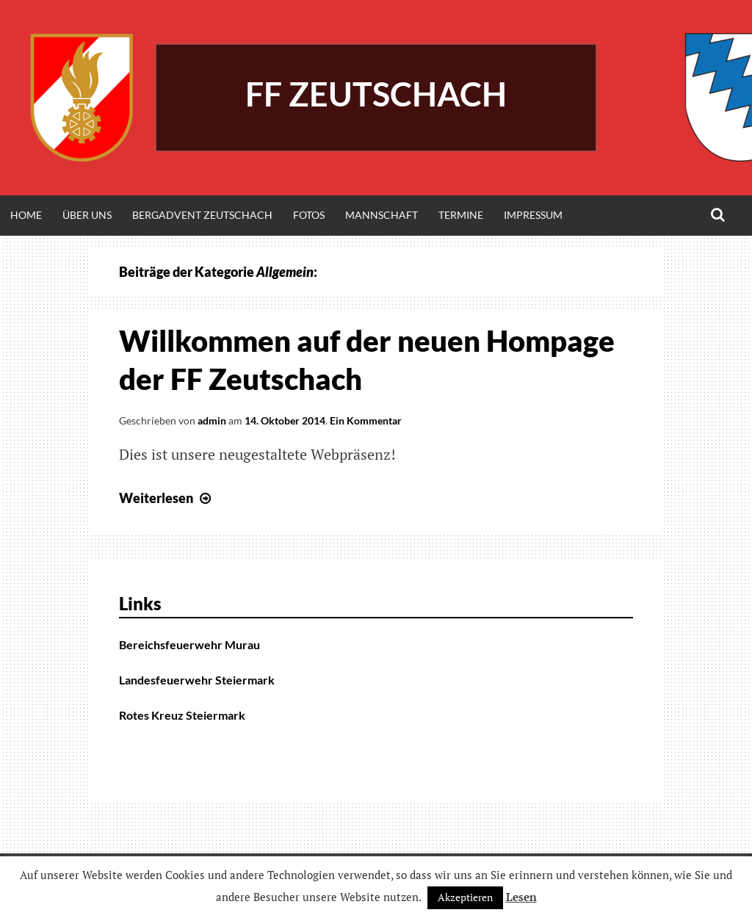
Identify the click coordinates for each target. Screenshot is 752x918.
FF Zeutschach (376, 94)
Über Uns (87, 215)
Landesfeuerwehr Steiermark (197, 680)
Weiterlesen (166, 498)
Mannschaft (381, 215)
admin (212, 420)
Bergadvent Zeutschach (202, 215)
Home (26, 215)
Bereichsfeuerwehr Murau (189, 644)
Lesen (521, 896)
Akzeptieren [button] (465, 897)
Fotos (309, 215)
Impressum (533, 215)
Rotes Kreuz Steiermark (182, 715)
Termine (460, 215)
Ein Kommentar (366, 420)
